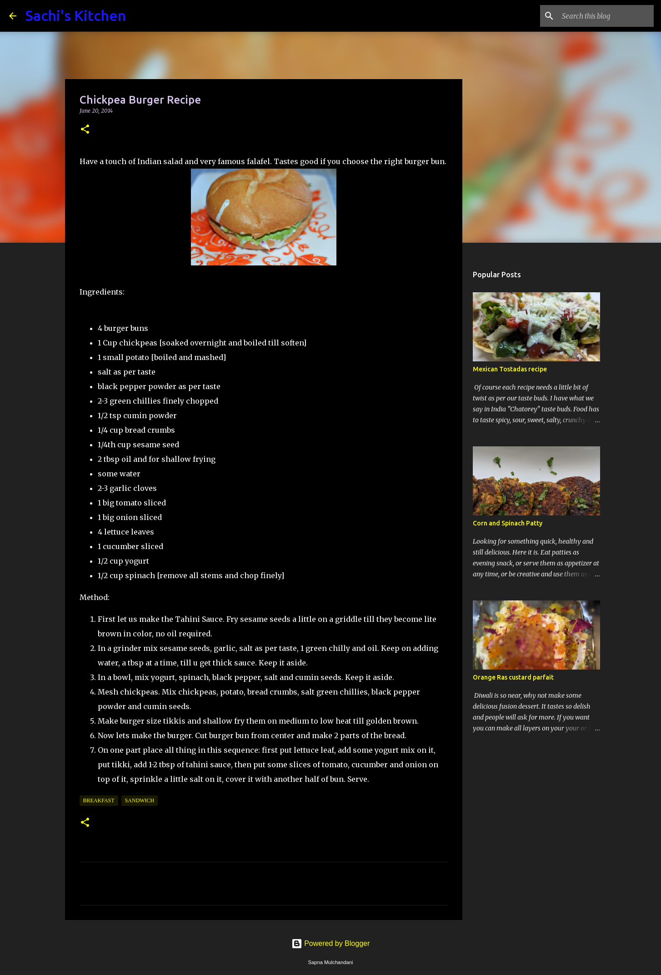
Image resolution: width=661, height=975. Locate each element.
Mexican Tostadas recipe (510, 369)
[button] (85, 130)
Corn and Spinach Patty (507, 523)
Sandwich (140, 800)
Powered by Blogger (330, 943)
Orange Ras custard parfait (513, 677)
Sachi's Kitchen (75, 15)
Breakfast (99, 800)
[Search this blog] (606, 16)
